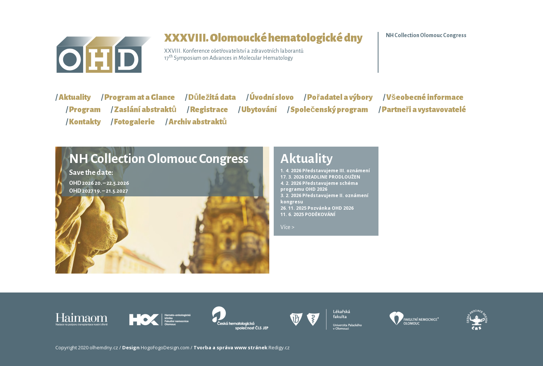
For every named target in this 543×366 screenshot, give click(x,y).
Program (85, 109)
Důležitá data (212, 97)
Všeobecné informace (425, 97)
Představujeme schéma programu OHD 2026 (319, 186)
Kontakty (85, 122)
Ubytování (259, 109)
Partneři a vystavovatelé (424, 109)
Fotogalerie (134, 122)
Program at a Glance (139, 97)
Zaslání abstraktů (145, 109)
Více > (287, 227)
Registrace (209, 109)
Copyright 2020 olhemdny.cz (86, 347)
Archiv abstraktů (198, 122)
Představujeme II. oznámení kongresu (324, 198)
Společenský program (329, 109)
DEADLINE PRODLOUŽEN (332, 177)
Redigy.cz (242, 347)
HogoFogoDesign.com (155, 347)
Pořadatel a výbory (340, 97)
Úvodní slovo (272, 97)
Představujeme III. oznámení (336, 170)
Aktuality (75, 97)
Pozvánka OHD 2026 (331, 208)
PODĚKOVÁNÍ (320, 214)
